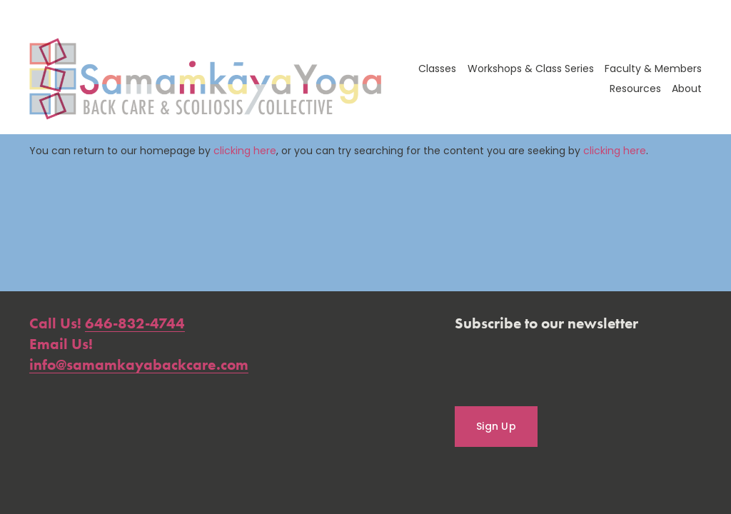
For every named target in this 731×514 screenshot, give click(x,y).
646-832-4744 (135, 323)
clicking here (244, 150)
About (687, 88)
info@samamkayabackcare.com (138, 365)
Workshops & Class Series (531, 68)
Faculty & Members (653, 68)
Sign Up (496, 426)
